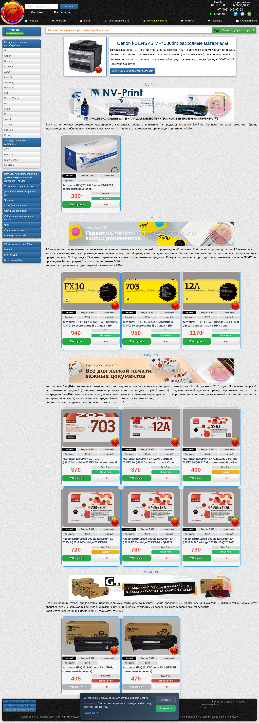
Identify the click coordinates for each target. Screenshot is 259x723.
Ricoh (7, 103)
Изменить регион (15, 33)
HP (5, 50)
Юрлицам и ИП (246, 20)
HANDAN (9, 165)
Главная (31, 20)
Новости (8, 249)
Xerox (7, 71)
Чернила (9, 200)
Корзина (187, 20)
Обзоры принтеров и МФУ (18, 244)
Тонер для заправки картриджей (15, 142)
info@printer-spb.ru (155, 20)
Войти (85, 20)
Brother (8, 61)
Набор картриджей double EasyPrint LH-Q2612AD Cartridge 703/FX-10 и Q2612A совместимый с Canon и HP (148, 542)
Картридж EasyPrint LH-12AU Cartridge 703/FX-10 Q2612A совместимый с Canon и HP (150, 462)
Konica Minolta (11, 98)
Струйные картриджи (15, 210)
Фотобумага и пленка (15, 205)
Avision (8, 124)
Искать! (69, 6)
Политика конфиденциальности (19, 702)
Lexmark (8, 77)
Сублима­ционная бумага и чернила (18, 218)
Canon (7, 56)
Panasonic (9, 87)
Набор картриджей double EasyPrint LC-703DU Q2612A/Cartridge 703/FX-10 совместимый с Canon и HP (88, 542)
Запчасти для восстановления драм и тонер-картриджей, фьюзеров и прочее (20, 177)
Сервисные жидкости (15, 230)
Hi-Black (8, 154)
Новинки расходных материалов (19, 710)
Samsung (9, 82)
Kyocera (8, 66)
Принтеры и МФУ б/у (15, 235)
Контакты (59, 20)
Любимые (215, 20)
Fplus (7, 135)
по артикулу (62, 12)
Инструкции (10, 254)
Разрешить (165, 708)
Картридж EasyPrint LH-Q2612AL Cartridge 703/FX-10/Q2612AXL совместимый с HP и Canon (210, 462)
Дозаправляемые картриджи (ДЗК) (19, 193)
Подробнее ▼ (90, 712)
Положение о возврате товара (19, 706)
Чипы (7, 225)
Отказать (166, 699)
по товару (38, 12)
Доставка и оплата (117, 20)
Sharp (7, 108)
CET (6, 149)
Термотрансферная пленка (19, 186)
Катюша (8, 130)
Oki (6, 93)
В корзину (76, 204)
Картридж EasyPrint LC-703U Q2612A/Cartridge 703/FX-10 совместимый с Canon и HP (90, 462)
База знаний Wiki (13, 260)
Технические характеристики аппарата (132, 71)
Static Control (11, 160)
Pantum (8, 114)
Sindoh (8, 119)
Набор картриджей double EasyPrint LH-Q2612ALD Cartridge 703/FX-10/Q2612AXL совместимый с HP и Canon (209, 542)
